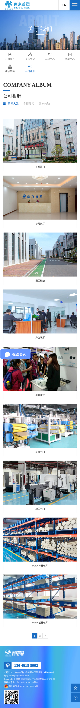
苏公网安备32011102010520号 (23, 686)
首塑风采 (13, 103)
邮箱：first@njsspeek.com (16, 675)
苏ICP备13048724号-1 (27, 682)
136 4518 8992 (26, 666)
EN (64, 5)
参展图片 (28, 103)
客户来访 (44, 103)
